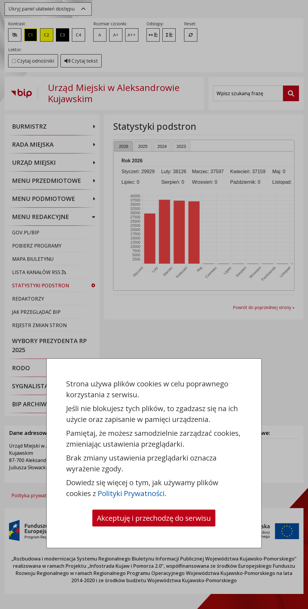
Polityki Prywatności (131, 493)
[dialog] (154, 304)
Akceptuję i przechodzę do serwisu (154, 518)
